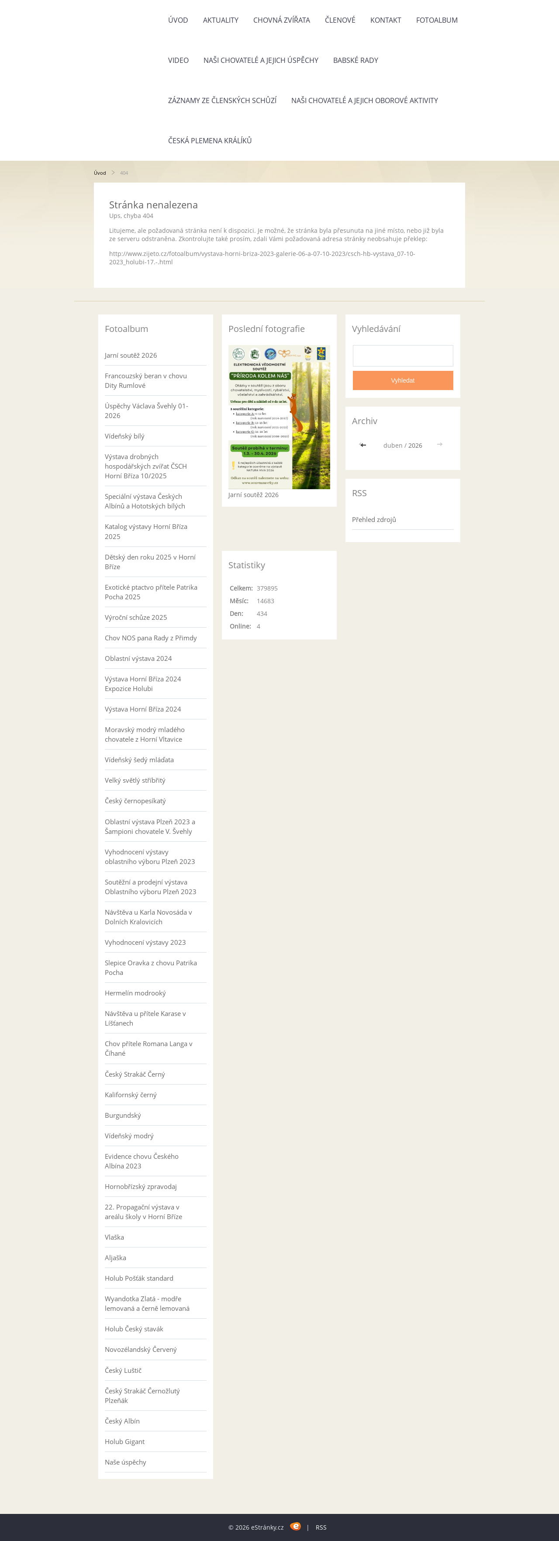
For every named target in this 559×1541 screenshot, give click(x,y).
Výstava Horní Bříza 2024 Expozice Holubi (143, 683)
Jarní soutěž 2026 (131, 355)
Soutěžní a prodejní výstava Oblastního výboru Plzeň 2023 (151, 887)
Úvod (178, 20)
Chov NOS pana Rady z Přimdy (151, 637)
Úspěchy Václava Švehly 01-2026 (146, 410)
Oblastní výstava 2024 (138, 658)
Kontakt (385, 20)
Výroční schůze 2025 (136, 617)
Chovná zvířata (281, 20)
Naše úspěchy (125, 1462)
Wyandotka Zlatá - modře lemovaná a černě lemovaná (147, 1303)
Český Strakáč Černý (135, 1074)
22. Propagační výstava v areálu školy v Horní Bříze (143, 1211)
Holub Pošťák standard (139, 1278)
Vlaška (114, 1237)
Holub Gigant (125, 1441)
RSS (321, 1527)
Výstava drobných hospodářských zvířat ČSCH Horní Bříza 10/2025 (146, 466)
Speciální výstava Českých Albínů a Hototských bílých (145, 501)
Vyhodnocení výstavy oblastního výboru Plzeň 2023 (150, 856)
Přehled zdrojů (374, 519)
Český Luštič (123, 1370)
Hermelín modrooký (135, 992)
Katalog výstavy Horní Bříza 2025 (146, 531)
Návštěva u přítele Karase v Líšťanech (145, 1018)
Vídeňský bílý (125, 436)
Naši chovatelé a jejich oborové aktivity (364, 100)
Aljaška (115, 1257)
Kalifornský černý (131, 1094)
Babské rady (355, 60)
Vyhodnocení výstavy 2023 (145, 942)
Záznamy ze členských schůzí (222, 100)
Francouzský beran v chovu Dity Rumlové (146, 380)
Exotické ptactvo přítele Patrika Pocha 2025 (151, 592)
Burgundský (123, 1115)
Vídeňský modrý (129, 1135)
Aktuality (220, 20)
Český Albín (122, 1421)
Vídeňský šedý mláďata (139, 759)
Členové (340, 20)
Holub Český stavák (134, 1328)
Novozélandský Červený (141, 1349)
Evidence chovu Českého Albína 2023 (142, 1161)
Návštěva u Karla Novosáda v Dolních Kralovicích (148, 917)
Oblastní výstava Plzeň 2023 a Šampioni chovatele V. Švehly (150, 826)
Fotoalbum (437, 20)
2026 (415, 445)
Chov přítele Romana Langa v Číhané (149, 1048)
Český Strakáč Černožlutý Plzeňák (142, 1395)
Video (178, 60)
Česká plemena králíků (210, 140)
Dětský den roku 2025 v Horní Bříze (150, 562)
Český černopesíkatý (135, 800)
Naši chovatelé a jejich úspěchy (261, 60)
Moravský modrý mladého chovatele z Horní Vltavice (145, 734)
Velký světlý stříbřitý (135, 780)
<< (364, 445)
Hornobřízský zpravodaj (141, 1186)
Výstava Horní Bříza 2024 (143, 709)
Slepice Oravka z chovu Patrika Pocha (151, 967)
